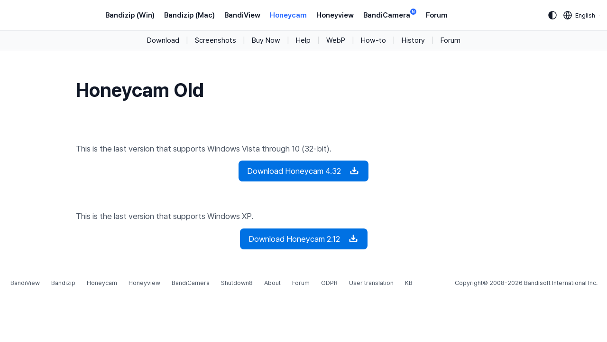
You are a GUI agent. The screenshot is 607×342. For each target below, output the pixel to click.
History (413, 40)
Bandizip (63, 282)
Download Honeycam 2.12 (303, 239)
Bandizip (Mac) (189, 15)
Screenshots (215, 40)
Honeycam (288, 15)
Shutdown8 (237, 282)
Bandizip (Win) (130, 15)
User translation (371, 282)
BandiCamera (389, 14)
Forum (437, 15)
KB (409, 282)
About (272, 282)
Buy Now (266, 40)
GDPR (329, 282)
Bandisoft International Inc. (561, 282)
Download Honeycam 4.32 (303, 171)
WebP (335, 40)
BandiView (242, 15)
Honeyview (335, 15)
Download (163, 40)
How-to (373, 40)
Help (303, 40)
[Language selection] (579, 15)
